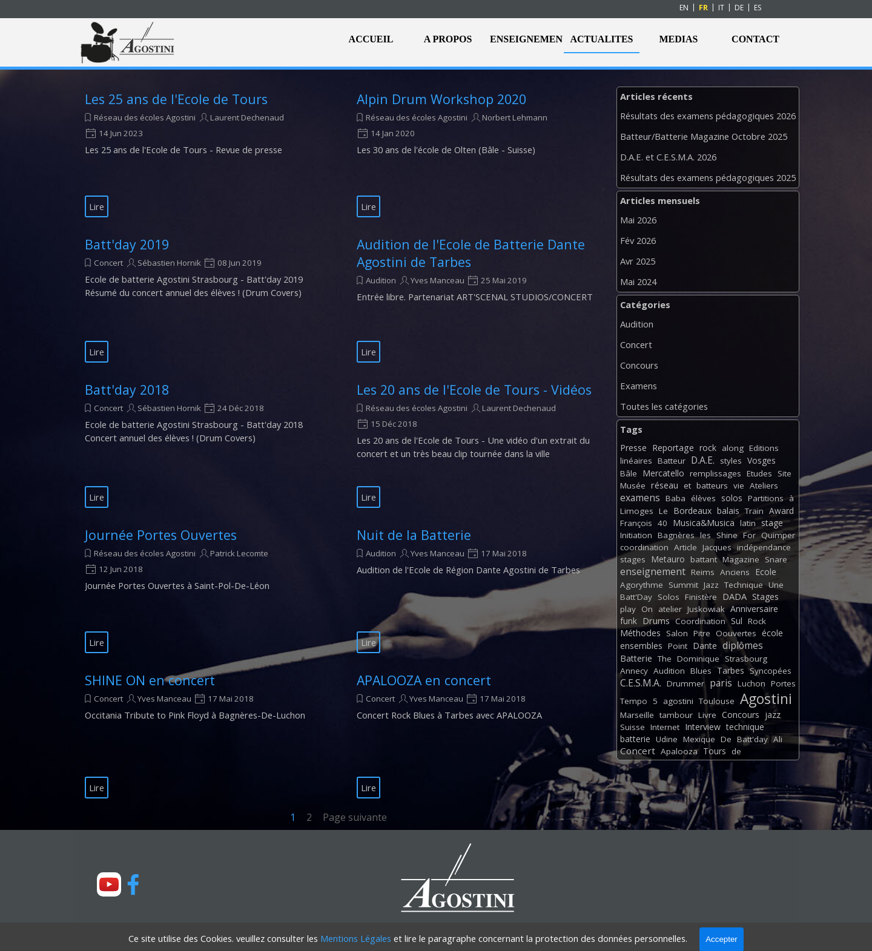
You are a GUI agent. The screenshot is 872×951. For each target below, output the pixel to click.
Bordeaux (692, 510)
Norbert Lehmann (514, 117)
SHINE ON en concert (150, 680)
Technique (743, 584)
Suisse (632, 727)
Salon (677, 633)
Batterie (636, 658)
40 (662, 523)
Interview (703, 726)
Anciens (735, 572)
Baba (675, 498)
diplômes (742, 645)
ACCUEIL (371, 39)
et (687, 485)
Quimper (778, 535)
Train (754, 510)
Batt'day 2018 (127, 389)
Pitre (701, 633)
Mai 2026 (638, 220)
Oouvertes (736, 633)
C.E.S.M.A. (640, 682)
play (628, 609)
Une (776, 584)
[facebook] (133, 884)
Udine (667, 739)
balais (728, 510)
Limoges (636, 510)
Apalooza (679, 751)
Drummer (685, 683)
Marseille (637, 714)
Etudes (759, 473)
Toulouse (717, 701)
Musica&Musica (704, 522)
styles (731, 460)
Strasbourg (746, 658)
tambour (676, 714)
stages (633, 559)
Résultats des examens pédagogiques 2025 (708, 177)
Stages (765, 596)
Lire (96, 206)
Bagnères (676, 535)
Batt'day (752, 739)
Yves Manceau (437, 280)
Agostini (766, 698)
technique (745, 726)
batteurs (712, 485)
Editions (764, 448)
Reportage (673, 447)
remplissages (715, 473)
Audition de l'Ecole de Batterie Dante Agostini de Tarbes (471, 253)
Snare (776, 559)
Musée (633, 485)
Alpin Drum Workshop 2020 (441, 99)
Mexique (699, 739)
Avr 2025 (637, 261)
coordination (644, 547)
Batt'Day (636, 596)
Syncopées (770, 670)
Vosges (761, 460)
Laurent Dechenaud (247, 117)
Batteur (671, 460)
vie (738, 485)
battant (703, 559)
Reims (703, 572)
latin (748, 523)
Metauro (668, 559)
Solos (668, 596)
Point (677, 645)
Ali (777, 739)
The (665, 658)
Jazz (711, 584)
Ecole (765, 572)
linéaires (636, 460)
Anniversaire (754, 608)
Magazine (740, 559)
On (647, 609)
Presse (633, 447)
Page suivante (355, 817)
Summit (683, 584)
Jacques (717, 547)
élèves (703, 498)
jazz (773, 714)
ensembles (641, 645)
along (733, 448)
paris (721, 682)
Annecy (634, 670)
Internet (664, 727)
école (772, 633)
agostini (678, 701)
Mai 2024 (638, 281)
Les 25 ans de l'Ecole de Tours (176, 99)
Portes (783, 683)
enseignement (652, 571)
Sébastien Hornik (169, 262)
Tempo (633, 701)
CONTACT (755, 39)
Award (781, 510)
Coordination (700, 621)
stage (772, 522)
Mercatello (663, 473)
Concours (639, 365)
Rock (757, 621)
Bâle (628, 473)
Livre (707, 714)
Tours (714, 751)
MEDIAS (678, 39)
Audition (381, 280)
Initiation (636, 535)
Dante (705, 645)
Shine (727, 535)
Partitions (766, 498)
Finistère (701, 596)
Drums (656, 621)
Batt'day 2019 (127, 244)
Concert (108, 262)
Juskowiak (706, 609)
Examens (638, 386)
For (749, 535)
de (736, 751)
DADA (734, 596)
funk (628, 621)
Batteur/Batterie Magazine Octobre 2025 (703, 136)
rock (707, 447)
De (726, 739)
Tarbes (730, 670)
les (705, 535)
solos (731, 498)
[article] (206, 153)
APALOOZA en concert (424, 680)
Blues (701, 670)
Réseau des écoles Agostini (145, 117)
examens (640, 497)
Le (663, 510)
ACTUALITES (601, 39)
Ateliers (764, 485)
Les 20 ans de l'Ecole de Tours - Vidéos (474, 389)
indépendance (764, 547)
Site (784, 473)
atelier (670, 609)
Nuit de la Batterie (414, 535)
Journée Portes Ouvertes (161, 535)
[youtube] (109, 884)
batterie (635, 739)
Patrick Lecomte (239, 553)
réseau (664, 485)
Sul (736, 621)
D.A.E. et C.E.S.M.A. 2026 (668, 157)
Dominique (698, 658)
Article (685, 547)
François (636, 523)
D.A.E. (703, 460)
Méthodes (640, 633)
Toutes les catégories (664, 406)
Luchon (751, 683)
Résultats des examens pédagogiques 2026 (708, 116)
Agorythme (641, 584)
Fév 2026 (638, 240)
